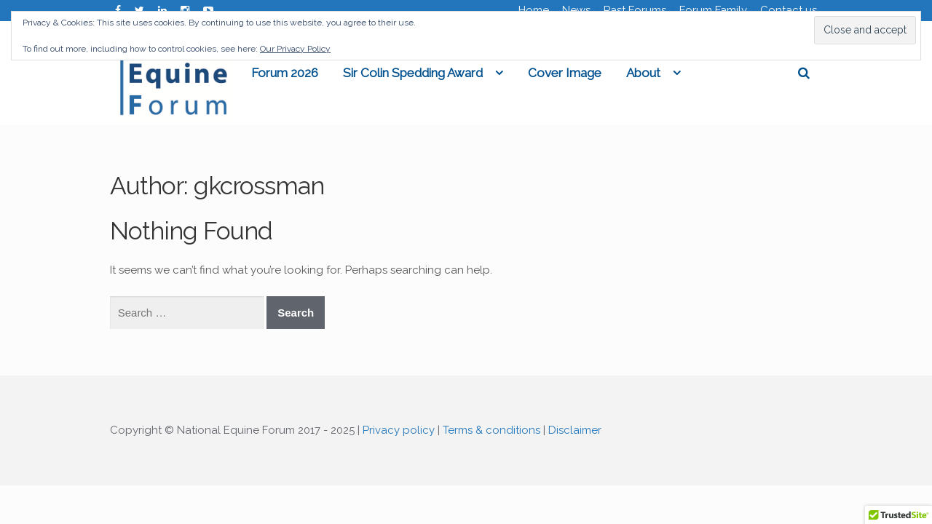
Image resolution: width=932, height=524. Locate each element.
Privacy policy (399, 432)
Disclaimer (574, 432)
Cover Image (623, 73)
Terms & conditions (491, 432)
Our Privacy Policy (295, 49)
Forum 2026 (343, 73)
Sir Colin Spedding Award (472, 73)
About (702, 73)
